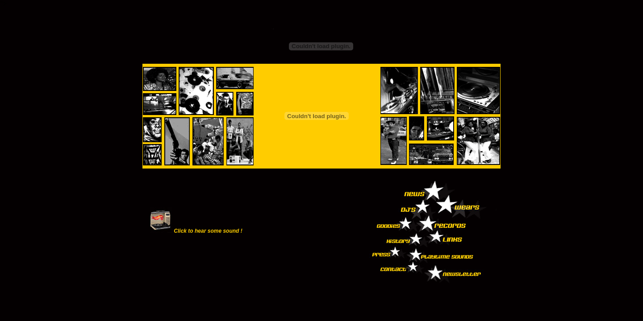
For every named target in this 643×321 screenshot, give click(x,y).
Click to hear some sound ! (208, 231)
